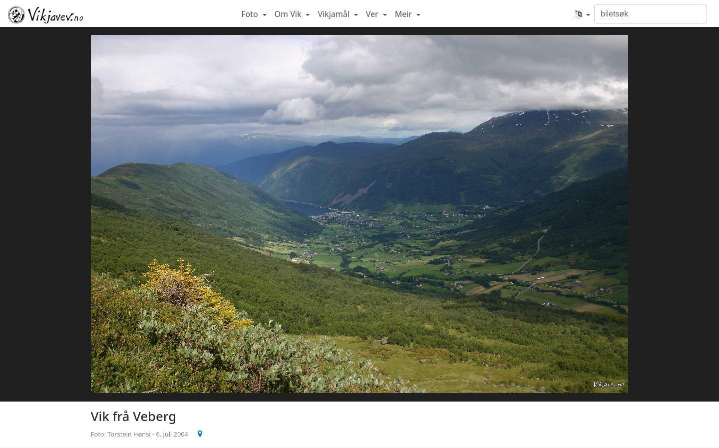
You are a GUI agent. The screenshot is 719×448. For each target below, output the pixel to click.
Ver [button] (373, 13)
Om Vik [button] (289, 13)
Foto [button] (250, 13)
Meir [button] (404, 13)
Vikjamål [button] (335, 13)
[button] (582, 14)
